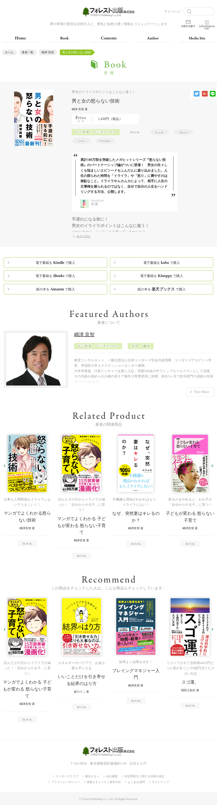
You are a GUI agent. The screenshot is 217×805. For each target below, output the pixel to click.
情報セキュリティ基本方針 (104, 782)
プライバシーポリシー (65, 782)
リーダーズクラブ (67, 776)
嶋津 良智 (48, 52)
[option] (27, 490)
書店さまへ (92, 776)
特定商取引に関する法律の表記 (144, 776)
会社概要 (112, 776)
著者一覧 (27, 52)
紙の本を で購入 (55, 289)
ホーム (9, 52)
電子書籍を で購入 (55, 263)
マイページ (172, 11)
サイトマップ (160, 782)
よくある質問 (136, 782)
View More (201, 391)
